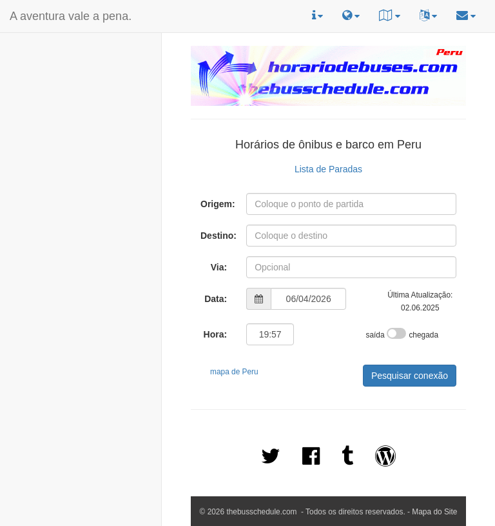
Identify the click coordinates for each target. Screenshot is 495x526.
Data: (215, 299)
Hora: (216, 334)
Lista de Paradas (328, 169)
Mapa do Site (434, 511)
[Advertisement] (80, 116)
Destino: (218, 235)
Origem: (217, 204)
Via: (219, 267)
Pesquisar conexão (409, 375)
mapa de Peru (234, 371)
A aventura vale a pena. (70, 16)
